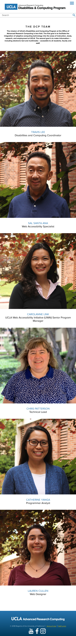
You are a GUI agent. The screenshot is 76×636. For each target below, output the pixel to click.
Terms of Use (51, 626)
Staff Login (62, 626)
